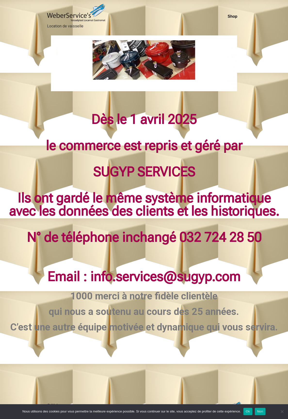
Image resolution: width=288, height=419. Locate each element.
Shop (232, 16)
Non (260, 411)
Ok (248, 411)
